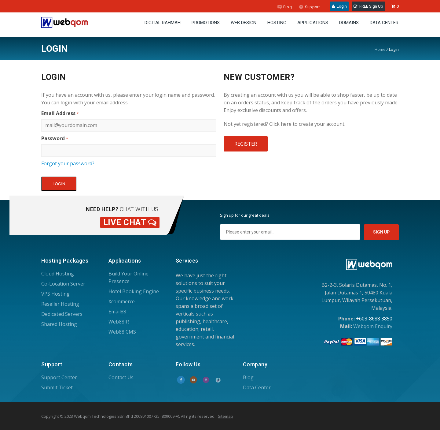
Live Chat (130, 222)
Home (380, 49)
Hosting (276, 22)
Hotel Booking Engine (133, 291)
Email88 (117, 311)
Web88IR (118, 321)
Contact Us (121, 377)
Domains (349, 22)
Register (245, 143)
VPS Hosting (55, 293)
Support (309, 7)
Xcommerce (121, 301)
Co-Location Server (63, 283)
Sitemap (225, 416)
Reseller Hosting (60, 304)
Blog (284, 7)
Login (339, 6)
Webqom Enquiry (372, 326)
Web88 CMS (122, 331)
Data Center (384, 22)
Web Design (243, 22)
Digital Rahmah (163, 22)
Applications (312, 22)
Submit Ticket (57, 387)
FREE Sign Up (368, 6)
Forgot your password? (67, 163)
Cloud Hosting (57, 273)
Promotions (206, 22)
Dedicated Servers (61, 314)
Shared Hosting (59, 324)
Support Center (59, 377)
